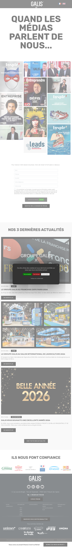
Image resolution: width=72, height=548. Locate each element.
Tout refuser (36, 274)
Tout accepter (27, 274)
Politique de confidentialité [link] (37, 278)
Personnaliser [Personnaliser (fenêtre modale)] (45, 274)
